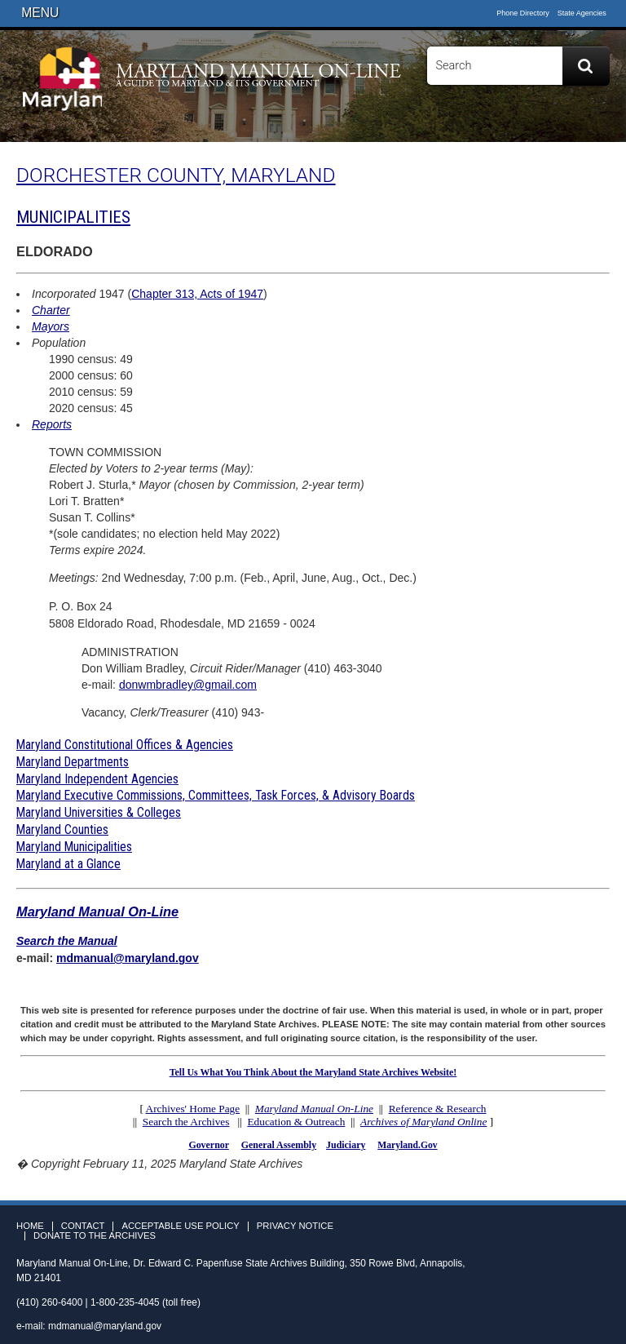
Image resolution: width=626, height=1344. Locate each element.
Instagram (600, 124)
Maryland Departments (72, 762)
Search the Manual (66, 940)
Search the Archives (186, 1122)
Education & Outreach (296, 1122)
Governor (208, 1145)
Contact (83, 1226)
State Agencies (582, 13)
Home (30, 1226)
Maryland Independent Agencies (97, 779)
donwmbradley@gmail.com (188, 684)
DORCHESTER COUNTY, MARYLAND (176, 175)
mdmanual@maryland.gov (127, 958)
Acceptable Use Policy (180, 1226)
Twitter (576, 124)
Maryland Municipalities (74, 846)
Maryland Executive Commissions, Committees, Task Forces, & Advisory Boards (215, 795)
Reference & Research (438, 1108)
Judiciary (345, 1145)
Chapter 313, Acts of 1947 (197, 293)
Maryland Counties (62, 829)
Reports (52, 424)
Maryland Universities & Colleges (98, 812)
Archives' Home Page (193, 1108)
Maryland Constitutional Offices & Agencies (124, 744)
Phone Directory (522, 13)
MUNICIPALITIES (73, 217)
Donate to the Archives (94, 1235)
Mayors (50, 326)
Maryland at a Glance (68, 864)
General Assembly (278, 1145)
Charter (51, 310)
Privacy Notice (295, 1226)
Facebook (552, 124)
